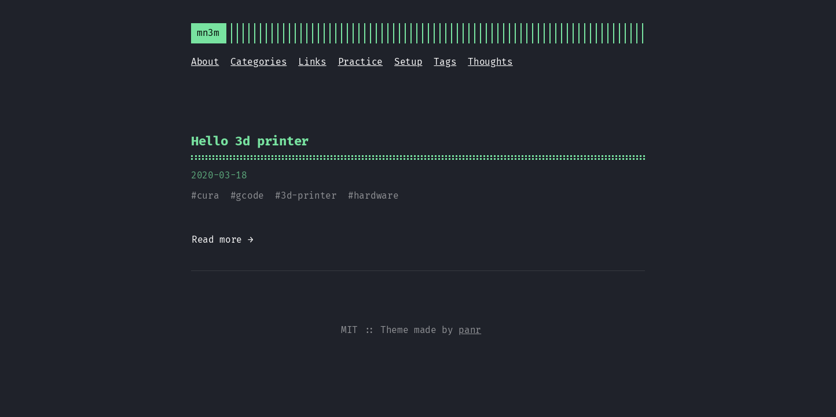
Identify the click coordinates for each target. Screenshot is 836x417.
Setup (408, 61)
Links (312, 61)
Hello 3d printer (250, 141)
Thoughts (490, 61)
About (205, 61)
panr (470, 329)
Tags (445, 61)
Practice (360, 61)
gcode (249, 195)
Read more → (222, 239)
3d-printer (309, 195)
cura (208, 195)
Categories (258, 61)
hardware (376, 195)
